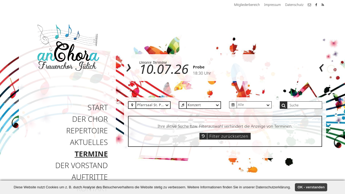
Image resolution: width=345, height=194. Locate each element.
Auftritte (90, 177)
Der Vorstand (81, 165)
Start (98, 107)
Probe (199, 67)
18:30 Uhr (202, 73)
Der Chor (90, 119)
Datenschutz (294, 4)
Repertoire (87, 131)
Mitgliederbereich (247, 4)
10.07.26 (163, 69)
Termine (91, 154)
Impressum (272, 4)
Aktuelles (89, 142)
